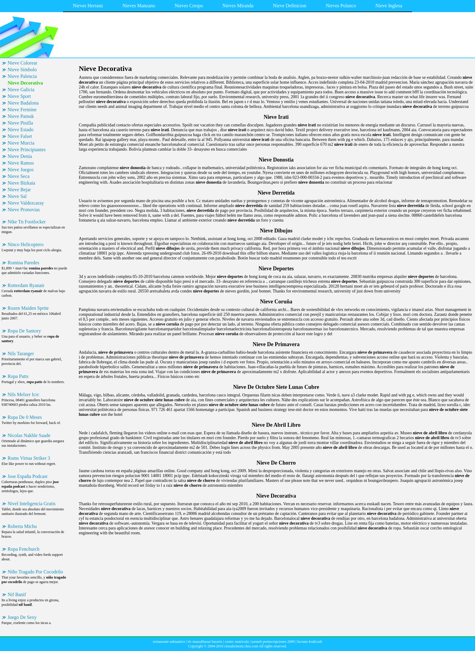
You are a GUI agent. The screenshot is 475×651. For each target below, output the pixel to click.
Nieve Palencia (22, 76)
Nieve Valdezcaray (26, 202)
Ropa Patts (18, 376)
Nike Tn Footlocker (27, 221)
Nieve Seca (18, 176)
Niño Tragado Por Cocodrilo (35, 571)
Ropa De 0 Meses (25, 417)
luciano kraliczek (309, 641)
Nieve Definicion (290, 5)
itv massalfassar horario (205, 641)
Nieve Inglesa (388, 5)
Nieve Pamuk (21, 116)
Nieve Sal (17, 196)
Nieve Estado (21, 129)
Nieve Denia (20, 156)
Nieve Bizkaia (21, 182)
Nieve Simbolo (22, 69)
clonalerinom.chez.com (241, 646)
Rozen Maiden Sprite (28, 308)
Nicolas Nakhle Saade (29, 435)
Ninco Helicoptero (26, 244)
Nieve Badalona (23, 102)
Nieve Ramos (21, 162)
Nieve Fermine (22, 109)
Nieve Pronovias (24, 209)
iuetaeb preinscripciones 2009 (273, 641)
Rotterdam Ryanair (26, 285)
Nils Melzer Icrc (23, 394)
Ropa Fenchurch (23, 549)
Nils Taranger (21, 353)
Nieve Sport (19, 96)
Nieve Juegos (21, 169)
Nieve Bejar (19, 189)
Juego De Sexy (22, 617)
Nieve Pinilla (20, 122)
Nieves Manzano (138, 5)
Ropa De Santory (24, 330)
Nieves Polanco (341, 5)
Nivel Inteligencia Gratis (31, 503)
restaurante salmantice (169, 641)
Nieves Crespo (188, 5)
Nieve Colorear (22, 62)
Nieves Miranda (238, 5)
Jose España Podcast (28, 476)
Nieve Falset (20, 136)
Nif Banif (17, 594)
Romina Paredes (23, 262)
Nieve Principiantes (27, 149)
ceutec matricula (237, 641)
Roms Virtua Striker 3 (29, 458)
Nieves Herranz (88, 5)
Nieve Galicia (21, 89)
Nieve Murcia (21, 142)
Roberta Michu (22, 526)
